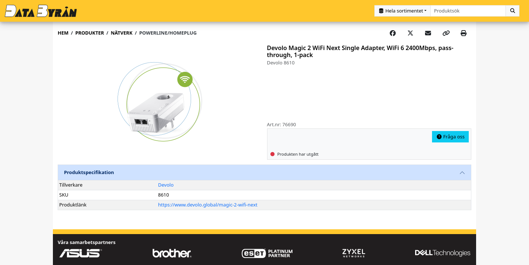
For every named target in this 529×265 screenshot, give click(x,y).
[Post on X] (410, 33)
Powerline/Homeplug (168, 32)
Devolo (165, 184)
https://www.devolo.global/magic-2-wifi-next (207, 204)
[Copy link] (446, 33)
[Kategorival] (402, 11)
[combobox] (468, 11)
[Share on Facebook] (392, 33)
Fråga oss (450, 136)
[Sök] (512, 11)
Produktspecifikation (89, 172)
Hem (63, 32)
